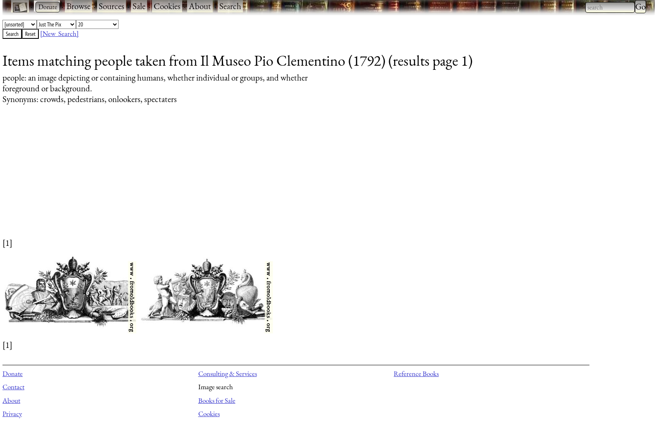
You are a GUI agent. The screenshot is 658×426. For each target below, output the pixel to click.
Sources (111, 6)
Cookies (167, 6)
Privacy (12, 413)
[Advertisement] (250, 179)
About (200, 6)
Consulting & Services (227, 373)
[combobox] (610, 7)
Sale (139, 6)
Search (230, 6)
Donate (12, 373)
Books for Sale (216, 400)
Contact (13, 386)
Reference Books (416, 373)
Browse (78, 6)
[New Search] (59, 33)
